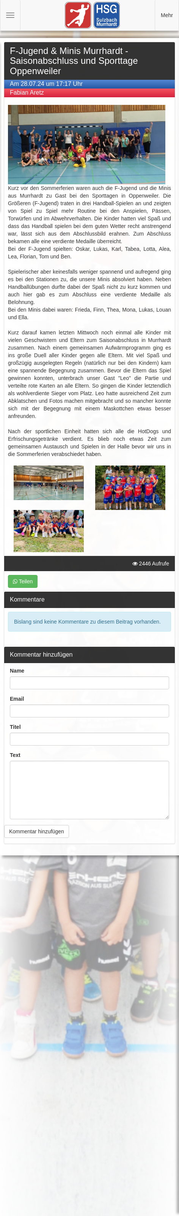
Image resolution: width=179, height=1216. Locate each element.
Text (15, 755)
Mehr (167, 15)
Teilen (23, 581)
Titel (15, 727)
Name (17, 671)
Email (17, 699)
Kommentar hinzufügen (36, 831)
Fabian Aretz (27, 92)
